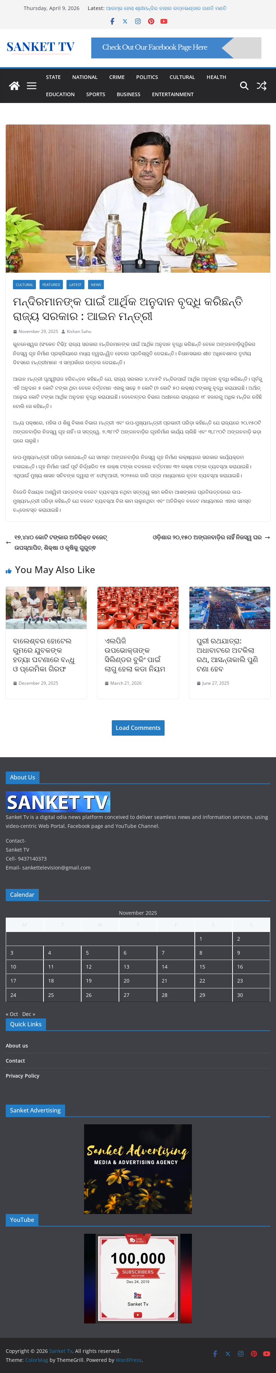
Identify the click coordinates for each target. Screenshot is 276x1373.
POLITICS (147, 77)
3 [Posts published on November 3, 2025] (11, 952)
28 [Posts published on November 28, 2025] (164, 995)
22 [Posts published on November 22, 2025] (202, 980)
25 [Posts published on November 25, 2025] (51, 995)
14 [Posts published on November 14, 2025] (164, 966)
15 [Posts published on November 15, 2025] (202, 966)
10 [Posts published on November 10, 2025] (13, 966)
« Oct (12, 1014)
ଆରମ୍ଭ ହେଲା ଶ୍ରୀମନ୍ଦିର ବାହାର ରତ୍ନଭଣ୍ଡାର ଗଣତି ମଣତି (166, 8)
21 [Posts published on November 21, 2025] (164, 980)
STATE (53, 77)
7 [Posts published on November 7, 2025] (163, 952)
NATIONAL (85, 77)
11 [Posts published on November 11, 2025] (51, 966)
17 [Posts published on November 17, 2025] (13, 980)
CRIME (117, 77)
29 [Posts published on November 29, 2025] (202, 995)
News (96, 284)
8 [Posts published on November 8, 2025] (200, 952)
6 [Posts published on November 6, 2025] (125, 952)
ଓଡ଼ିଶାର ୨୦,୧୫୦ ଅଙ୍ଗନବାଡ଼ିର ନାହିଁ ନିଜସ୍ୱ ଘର (211, 537)
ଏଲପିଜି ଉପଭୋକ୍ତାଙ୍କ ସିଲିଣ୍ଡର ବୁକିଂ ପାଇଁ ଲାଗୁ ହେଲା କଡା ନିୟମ (135, 655)
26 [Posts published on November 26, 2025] (89, 995)
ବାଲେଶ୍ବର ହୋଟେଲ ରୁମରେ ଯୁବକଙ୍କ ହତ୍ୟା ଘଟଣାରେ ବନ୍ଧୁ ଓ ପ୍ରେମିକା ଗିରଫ (44, 655)
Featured (51, 284)
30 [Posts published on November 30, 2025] (240, 995)
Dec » (28, 1014)
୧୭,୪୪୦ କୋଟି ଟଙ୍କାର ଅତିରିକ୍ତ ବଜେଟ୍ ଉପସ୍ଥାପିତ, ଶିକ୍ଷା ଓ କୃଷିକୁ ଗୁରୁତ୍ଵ (56, 542)
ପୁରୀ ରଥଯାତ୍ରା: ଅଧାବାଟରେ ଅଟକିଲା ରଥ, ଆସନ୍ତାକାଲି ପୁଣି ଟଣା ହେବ (227, 655)
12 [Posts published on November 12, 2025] (89, 966)
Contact (15, 1060)
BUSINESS (129, 94)
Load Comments (138, 728)
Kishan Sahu (79, 331)
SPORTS (95, 94)
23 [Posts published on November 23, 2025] (240, 980)
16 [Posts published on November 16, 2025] (240, 966)
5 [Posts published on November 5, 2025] (87, 952)
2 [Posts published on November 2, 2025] (238, 938)
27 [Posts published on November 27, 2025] (126, 995)
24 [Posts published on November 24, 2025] (13, 995)
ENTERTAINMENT (173, 94)
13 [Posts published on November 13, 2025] (126, 966)
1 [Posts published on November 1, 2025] (200, 938)
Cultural (24, 284)
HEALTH (216, 77)
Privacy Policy (23, 1075)
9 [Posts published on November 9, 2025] (238, 952)
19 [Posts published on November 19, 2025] (89, 980)
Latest (75, 284)
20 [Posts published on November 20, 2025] (126, 980)
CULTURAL (182, 77)
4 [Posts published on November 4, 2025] (49, 952)
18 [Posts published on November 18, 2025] (51, 980)
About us (17, 1045)
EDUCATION (60, 94)
